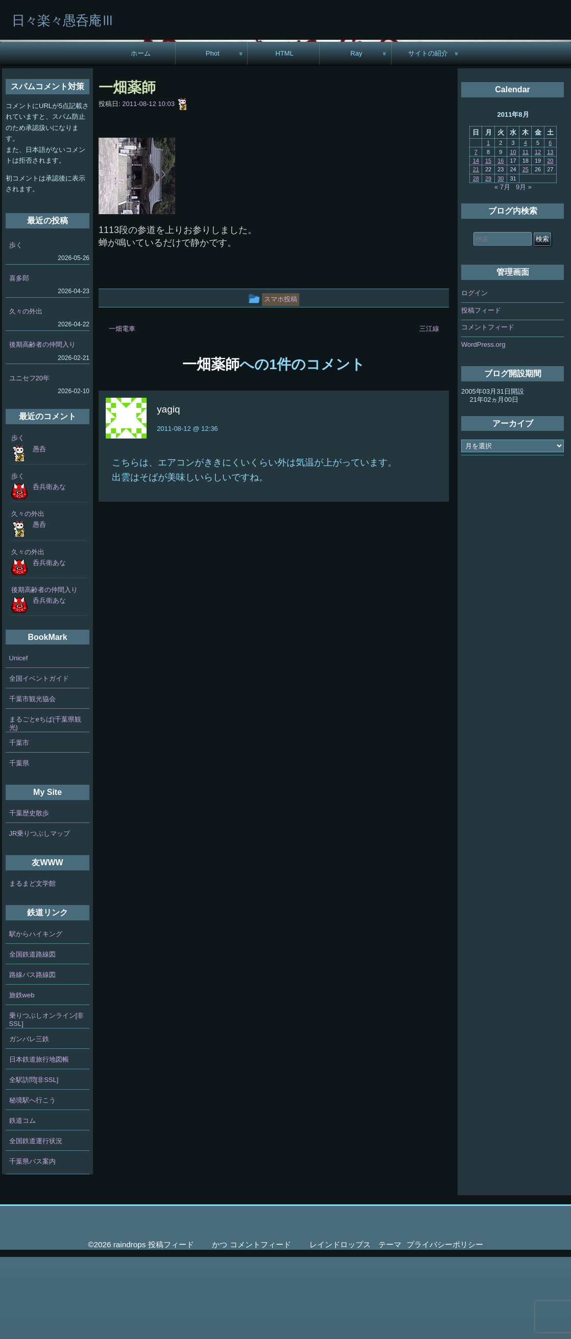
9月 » (524, 269)
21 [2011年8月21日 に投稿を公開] (476, 251)
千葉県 (19, 845)
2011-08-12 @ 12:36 (187, 510)
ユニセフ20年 (29, 460)
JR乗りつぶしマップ (39, 915)
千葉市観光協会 (32, 781)
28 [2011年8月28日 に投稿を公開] (476, 261)
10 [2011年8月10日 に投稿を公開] (513, 234)
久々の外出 (25, 393)
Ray (356, 135)
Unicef (18, 740)
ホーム (141, 135)
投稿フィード (481, 392)
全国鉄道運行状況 (35, 1223)
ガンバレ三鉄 (29, 1121)
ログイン (474, 375)
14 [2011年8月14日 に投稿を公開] (476, 243)
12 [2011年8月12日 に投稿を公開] (538, 234)
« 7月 (502, 269)
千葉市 (19, 825)
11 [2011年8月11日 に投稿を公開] (525, 234)
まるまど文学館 (32, 965)
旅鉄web (22, 1077)
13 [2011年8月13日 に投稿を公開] (550, 234)
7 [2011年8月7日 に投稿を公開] (476, 234)
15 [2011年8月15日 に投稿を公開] (488, 243)
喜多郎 (19, 360)
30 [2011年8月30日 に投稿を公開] (500, 261)
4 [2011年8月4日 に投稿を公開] (525, 225)
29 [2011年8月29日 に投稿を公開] (488, 261)
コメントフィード (487, 409)
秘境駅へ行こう (32, 1182)
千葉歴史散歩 (29, 895)
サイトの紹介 (428, 135)
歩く (15, 327)
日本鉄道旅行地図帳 (39, 1141)
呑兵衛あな (49, 569)
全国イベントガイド (39, 760)
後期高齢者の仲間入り (42, 426)
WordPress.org (483, 426)
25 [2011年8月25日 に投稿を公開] (525, 251)
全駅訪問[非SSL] (34, 1162)
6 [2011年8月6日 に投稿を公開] (550, 225)
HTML (284, 135)
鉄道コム (22, 1202)
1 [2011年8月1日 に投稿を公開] (488, 225)
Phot (213, 135)
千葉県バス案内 (32, 1243)
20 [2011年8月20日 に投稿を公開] (550, 243)
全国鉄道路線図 (32, 1036)
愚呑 (39, 531)
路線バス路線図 (32, 1057)
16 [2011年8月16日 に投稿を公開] (500, 243)
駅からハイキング (35, 1016)
